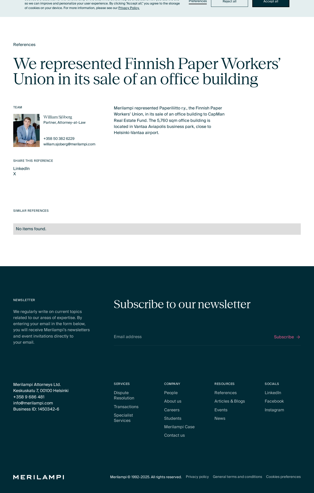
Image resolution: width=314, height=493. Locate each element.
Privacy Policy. (129, 8)
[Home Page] (38, 477)
